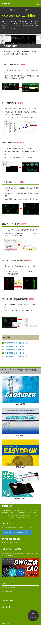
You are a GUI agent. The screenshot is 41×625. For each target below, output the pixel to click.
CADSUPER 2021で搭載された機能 (17, 356)
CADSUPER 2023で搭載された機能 (17, 349)
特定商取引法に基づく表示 (9, 587)
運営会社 (4, 596)
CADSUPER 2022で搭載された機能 (17, 353)
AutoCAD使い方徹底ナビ (9, 600)
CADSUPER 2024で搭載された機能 (17, 346)
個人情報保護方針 (7, 591)
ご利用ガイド (5, 583)
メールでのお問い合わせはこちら (17, 532)
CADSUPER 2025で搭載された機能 (17, 343)
